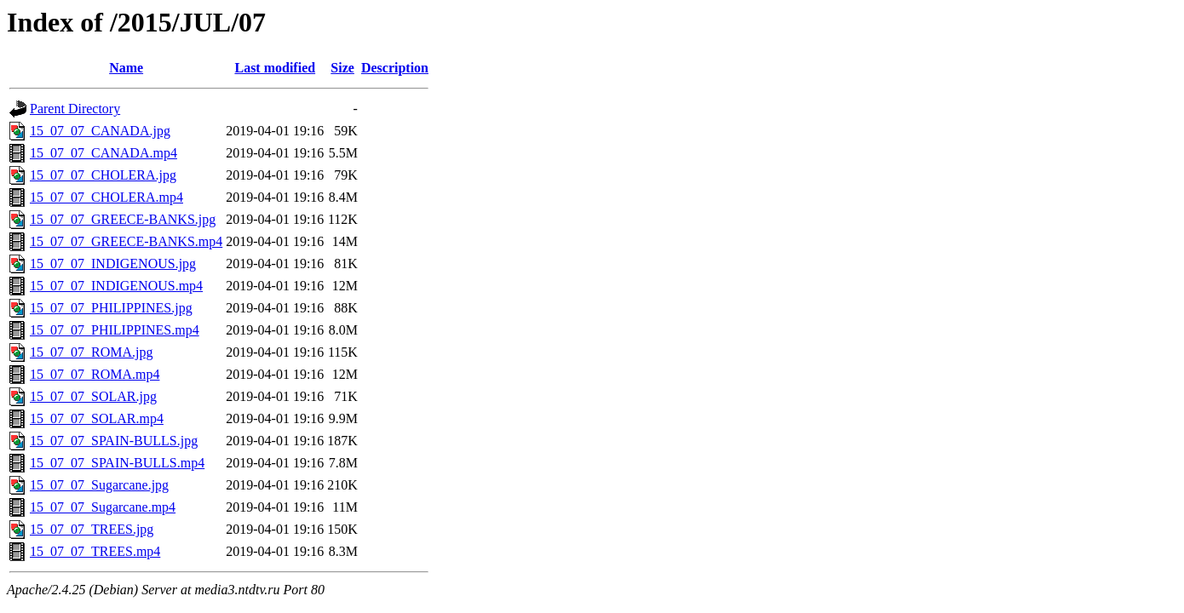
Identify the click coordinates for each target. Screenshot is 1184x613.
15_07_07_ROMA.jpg (91, 352)
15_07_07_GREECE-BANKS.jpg (123, 219)
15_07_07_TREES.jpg (91, 529)
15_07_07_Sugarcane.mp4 (102, 507)
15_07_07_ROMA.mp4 (94, 374)
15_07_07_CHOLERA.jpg (103, 175)
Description (394, 67)
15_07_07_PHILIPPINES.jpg (111, 308)
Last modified (274, 67)
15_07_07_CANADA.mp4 (103, 153)
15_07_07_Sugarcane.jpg (99, 485)
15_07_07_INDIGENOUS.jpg (113, 263)
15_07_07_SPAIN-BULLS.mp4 (117, 462)
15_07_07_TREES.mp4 (95, 551)
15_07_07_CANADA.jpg (100, 130)
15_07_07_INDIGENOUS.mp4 (116, 285)
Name (126, 67)
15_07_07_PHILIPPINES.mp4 (114, 330)
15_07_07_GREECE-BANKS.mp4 (126, 241)
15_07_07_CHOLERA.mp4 (106, 197)
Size (342, 67)
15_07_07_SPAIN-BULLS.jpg (114, 440)
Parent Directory (75, 108)
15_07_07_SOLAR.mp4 (97, 418)
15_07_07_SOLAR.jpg (93, 396)
